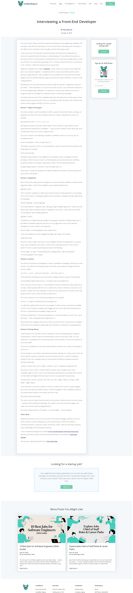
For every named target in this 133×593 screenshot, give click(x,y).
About (96, 589)
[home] (27, 3)
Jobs (90, 4)
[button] (70, 4)
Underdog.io (66, 12)
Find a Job (53, 4)
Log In (110, 4)
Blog (95, 4)
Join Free (103, 51)
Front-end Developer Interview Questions (63, 432)
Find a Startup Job (40, 589)
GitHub (47, 69)
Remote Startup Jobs (59, 589)
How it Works (82, 4)
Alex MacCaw (67, 30)
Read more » (24, 568)
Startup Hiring (79, 589)
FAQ (101, 4)
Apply (60, 4)
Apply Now (66, 487)
